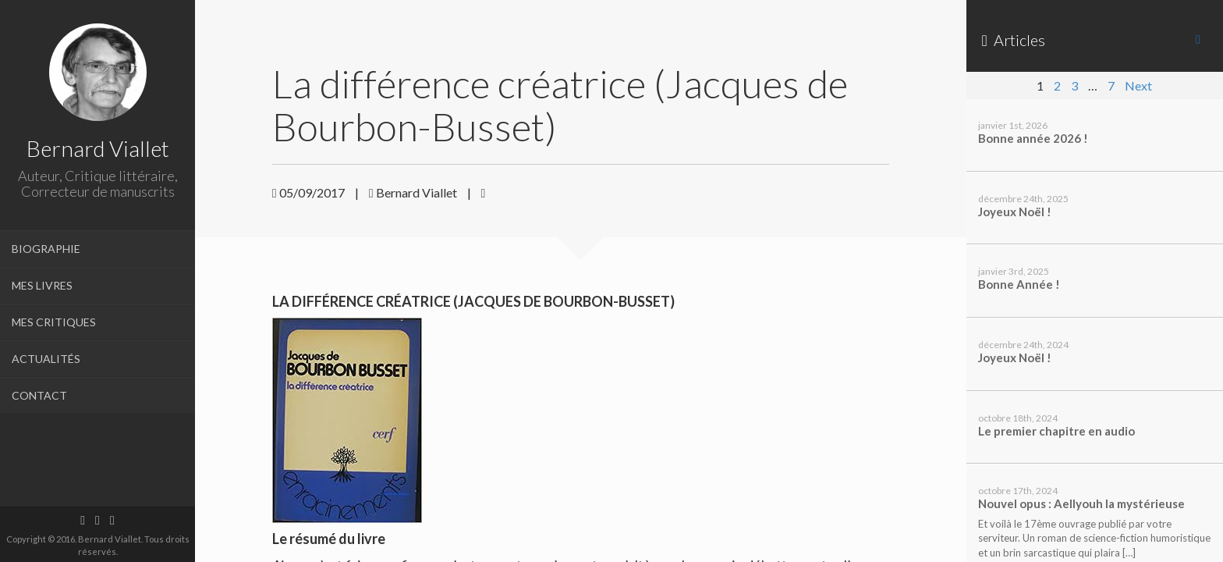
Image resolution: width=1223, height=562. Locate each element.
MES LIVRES (42, 285)
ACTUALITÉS (46, 358)
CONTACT (39, 395)
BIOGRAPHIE (46, 248)
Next (1138, 85)
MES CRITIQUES (54, 322)
